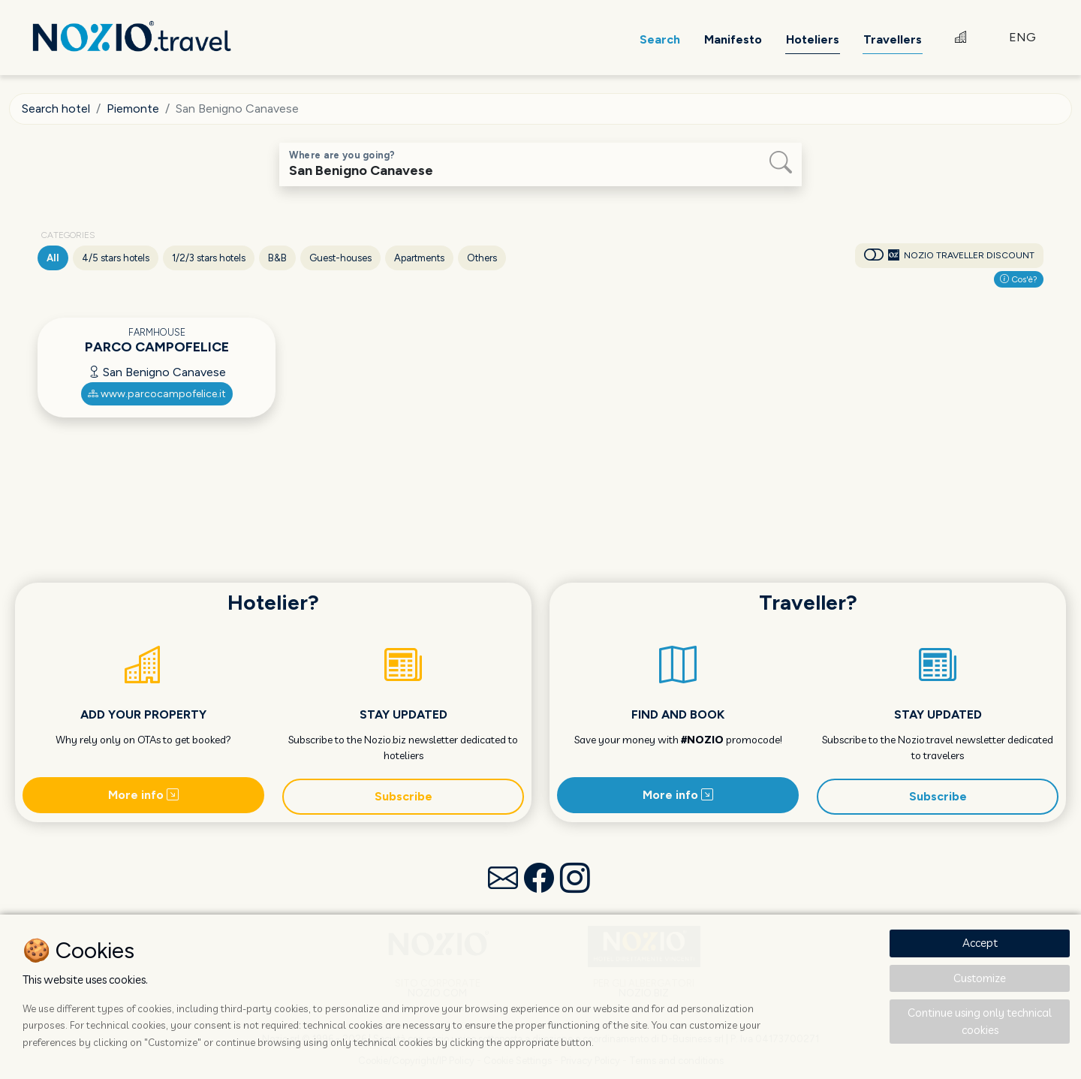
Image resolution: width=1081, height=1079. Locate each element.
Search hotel (56, 108)
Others (482, 258)
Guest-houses (340, 258)
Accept (980, 943)
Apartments (419, 258)
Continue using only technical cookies (980, 1021)
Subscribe (403, 796)
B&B (277, 258)
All (53, 258)
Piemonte (133, 108)
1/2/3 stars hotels (208, 258)
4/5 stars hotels (115, 258)
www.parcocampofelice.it (157, 393)
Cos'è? (1018, 279)
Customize (979, 978)
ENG (1022, 37)
